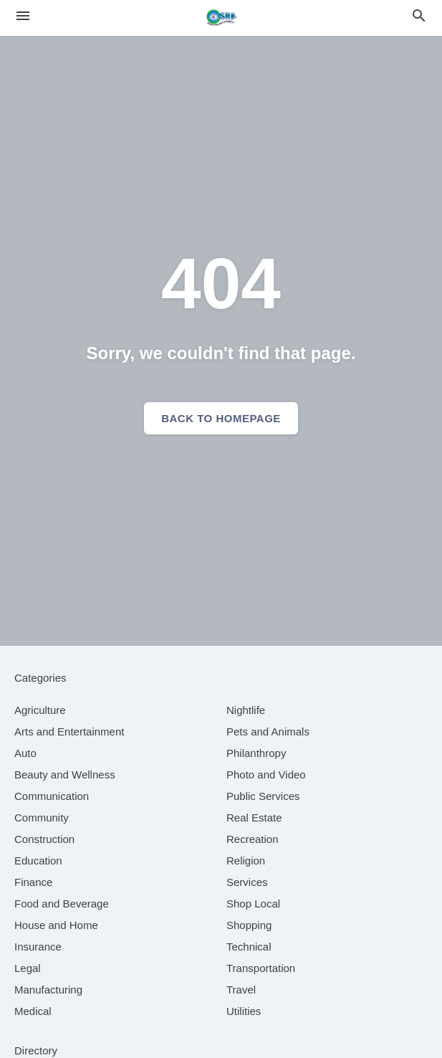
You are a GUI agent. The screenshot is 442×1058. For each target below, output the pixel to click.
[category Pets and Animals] (267, 731)
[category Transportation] (260, 968)
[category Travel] (241, 989)
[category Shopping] (249, 925)
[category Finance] (33, 882)
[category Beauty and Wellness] (64, 774)
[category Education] (38, 860)
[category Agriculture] (40, 710)
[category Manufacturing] (48, 989)
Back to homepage (221, 418)
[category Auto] (25, 753)
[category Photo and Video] (266, 774)
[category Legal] (27, 968)
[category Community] (41, 817)
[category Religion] (245, 860)
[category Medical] (33, 1011)
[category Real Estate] (254, 817)
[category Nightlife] (245, 710)
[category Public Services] (263, 796)
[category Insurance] (38, 946)
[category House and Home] (56, 925)
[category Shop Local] (253, 903)
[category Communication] (51, 796)
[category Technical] (249, 946)
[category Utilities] (243, 1011)
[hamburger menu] (23, 16)
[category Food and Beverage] (61, 903)
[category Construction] (44, 839)
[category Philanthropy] (256, 753)
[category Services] (247, 882)
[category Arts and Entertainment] (69, 731)
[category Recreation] (252, 839)
